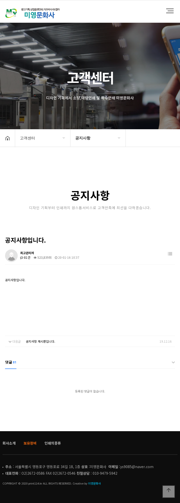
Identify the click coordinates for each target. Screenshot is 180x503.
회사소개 (9, 443)
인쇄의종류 (52, 443)
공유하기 (168, 155)
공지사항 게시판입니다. (40, 341)
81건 (25, 257)
